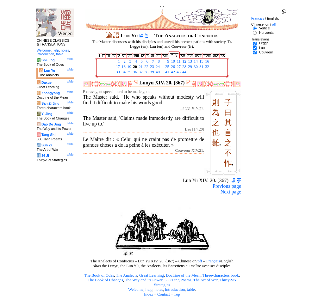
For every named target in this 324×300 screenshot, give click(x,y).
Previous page (227, 186)
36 (134, 72)
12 (183, 61)
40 (157, 72)
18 (123, 66)
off (199, 261)
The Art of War (205, 280)
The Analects (126, 275)
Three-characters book (220, 275)
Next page (231, 191)
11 (178, 61)
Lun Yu (49, 70)
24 (157, 66)
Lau (262, 48)
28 (183, 66)
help (149, 289)
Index (148, 294)
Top (177, 294)
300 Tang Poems (178, 280)
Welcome (135, 289)
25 (166, 66)
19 (128, 66)
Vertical (264, 28)
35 (128, 72)
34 (123, 72)
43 (178, 72)
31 (200, 66)
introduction (175, 289)
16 (206, 61)
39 (151, 72)
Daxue (46, 82)
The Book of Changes (105, 280)
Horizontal (266, 32)
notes (158, 289)
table (191, 289)
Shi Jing (47, 60)
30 (195, 66)
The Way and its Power (143, 280)
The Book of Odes (99, 275)
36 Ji (45, 155)
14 (195, 61)
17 (117, 66)
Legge (264, 43)
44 (183, 72)
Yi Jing (47, 114)
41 (166, 72)
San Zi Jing (50, 103)
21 (140, 66)
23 (151, 66)
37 (140, 72)
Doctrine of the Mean (183, 275)
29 (189, 66)
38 (145, 72)
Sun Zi (46, 145)
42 (172, 72)
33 (117, 72)
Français (213, 261)
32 (206, 66)
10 (172, 61)
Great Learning (151, 275)
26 (172, 66)
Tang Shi (48, 135)
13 (189, 61)
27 (178, 66)
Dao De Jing (51, 124)
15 (200, 61)
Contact (163, 294)
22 (145, 66)
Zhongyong (50, 93)
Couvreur (266, 52)
